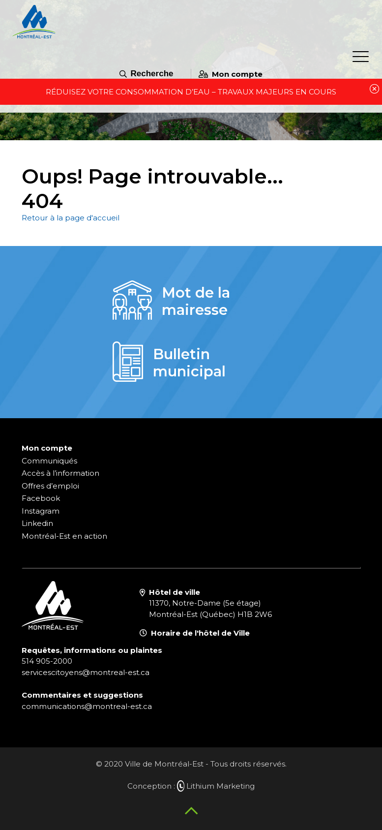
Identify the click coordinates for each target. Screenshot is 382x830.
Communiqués (49, 460)
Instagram (40, 511)
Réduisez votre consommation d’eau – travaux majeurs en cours (191, 91)
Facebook (41, 498)
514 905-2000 (47, 661)
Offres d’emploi (50, 486)
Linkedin (37, 523)
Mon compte (231, 74)
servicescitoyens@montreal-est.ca (85, 672)
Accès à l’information (60, 473)
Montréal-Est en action (64, 536)
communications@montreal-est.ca (87, 706)
